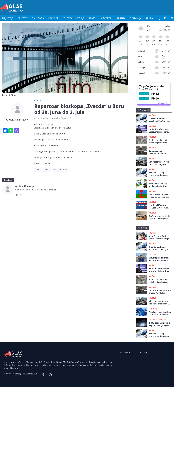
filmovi (46, 169)
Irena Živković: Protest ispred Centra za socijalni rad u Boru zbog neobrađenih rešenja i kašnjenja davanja (160, 237)
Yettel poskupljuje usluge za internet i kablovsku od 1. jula (160, 313)
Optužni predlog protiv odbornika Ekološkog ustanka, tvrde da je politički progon (159, 259)
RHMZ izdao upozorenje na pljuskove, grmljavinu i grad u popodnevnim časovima (160, 324)
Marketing (143, 352)
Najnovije (7, 18)
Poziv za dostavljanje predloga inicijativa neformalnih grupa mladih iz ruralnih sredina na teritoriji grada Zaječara (158, 184)
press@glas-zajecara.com (26, 373)
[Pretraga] (158, 18)
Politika (67, 18)
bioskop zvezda (60, 169)
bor (37, 169)
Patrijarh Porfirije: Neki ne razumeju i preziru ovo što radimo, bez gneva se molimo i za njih (159, 130)
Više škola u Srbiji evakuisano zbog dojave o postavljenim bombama (159, 174)
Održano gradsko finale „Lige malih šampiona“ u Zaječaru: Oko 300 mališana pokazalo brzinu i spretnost (159, 217)
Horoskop (106, 18)
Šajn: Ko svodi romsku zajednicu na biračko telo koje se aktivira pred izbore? (158, 195)
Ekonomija (38, 18)
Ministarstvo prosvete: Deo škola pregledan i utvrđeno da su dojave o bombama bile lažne (159, 163)
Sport (92, 18)
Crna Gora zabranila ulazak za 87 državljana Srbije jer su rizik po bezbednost (159, 119)
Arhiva (149, 18)
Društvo (22, 18)
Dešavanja (135, 18)
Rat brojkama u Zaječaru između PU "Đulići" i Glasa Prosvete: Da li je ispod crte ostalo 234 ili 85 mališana (159, 152)
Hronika (53, 18)
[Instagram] (21, 195)
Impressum (125, 352)
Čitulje (80, 18)
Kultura (120, 18)
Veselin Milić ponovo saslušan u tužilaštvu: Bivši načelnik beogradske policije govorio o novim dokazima (158, 206)
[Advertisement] (124, 7)
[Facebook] (164, 18)
